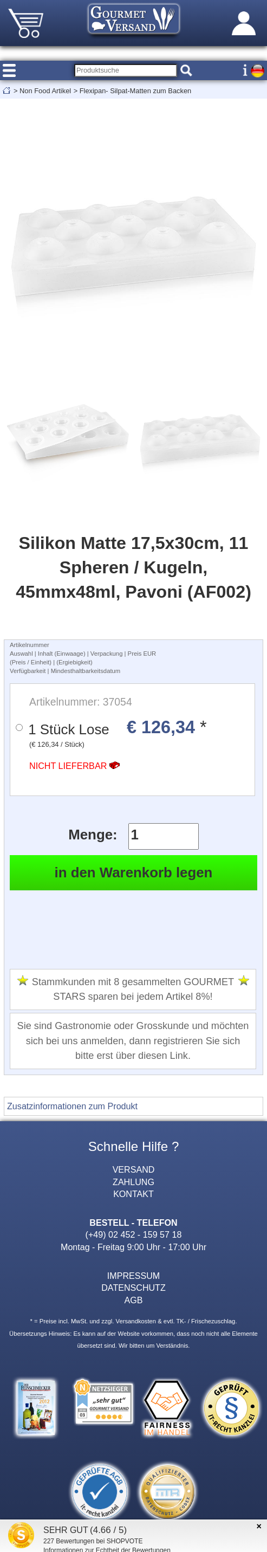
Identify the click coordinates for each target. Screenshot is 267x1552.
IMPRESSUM (133, 1276)
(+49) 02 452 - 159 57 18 (134, 1234)
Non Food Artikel (45, 91)
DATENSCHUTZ (133, 1287)
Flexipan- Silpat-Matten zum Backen (136, 91)
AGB (134, 1300)
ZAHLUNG (133, 1182)
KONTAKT (133, 1194)
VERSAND (134, 1169)
